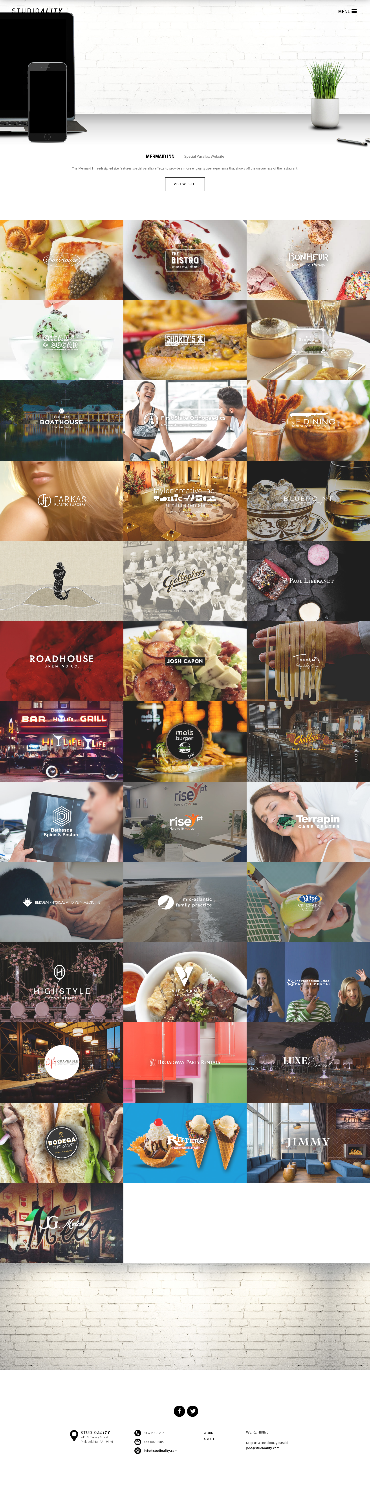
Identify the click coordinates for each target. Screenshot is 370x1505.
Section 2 (356, 750)
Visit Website (185, 184)
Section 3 (356, 760)
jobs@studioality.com (263, 1448)
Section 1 (356, 745)
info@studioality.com (161, 1450)
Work (208, 1433)
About (209, 1439)
